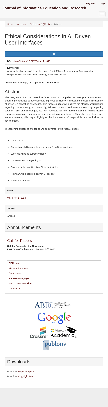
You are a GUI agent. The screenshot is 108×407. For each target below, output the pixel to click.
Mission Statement (18, 268)
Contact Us (14, 288)
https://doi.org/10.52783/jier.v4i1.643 (31, 61)
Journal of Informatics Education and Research (44, 8)
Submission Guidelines (21, 283)
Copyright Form (26, 376)
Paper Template (26, 371)
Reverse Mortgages (19, 278)
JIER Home (15, 263)
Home (10, 24)
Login (103, 3)
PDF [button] (54, 54)
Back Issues (15, 273)
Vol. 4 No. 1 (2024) (40, 24)
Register (90, 3)
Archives (21, 24)
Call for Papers (19, 240)
